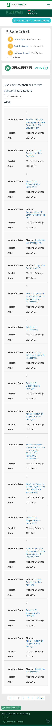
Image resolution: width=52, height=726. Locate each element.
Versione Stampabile (11, 708)
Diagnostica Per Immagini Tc (35, 266)
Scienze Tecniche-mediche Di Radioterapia (35, 355)
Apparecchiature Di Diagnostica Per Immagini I (34, 416)
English (32, 10)
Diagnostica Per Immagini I (35, 670)
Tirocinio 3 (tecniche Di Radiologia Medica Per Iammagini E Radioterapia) (35, 488)
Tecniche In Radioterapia (31, 328)
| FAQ (5, 717)
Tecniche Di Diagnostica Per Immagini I (33, 386)
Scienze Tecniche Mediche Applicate (34, 153)
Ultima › (40, 698)
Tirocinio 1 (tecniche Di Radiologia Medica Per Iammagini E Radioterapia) (35, 297)
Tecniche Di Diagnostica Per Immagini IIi (33, 184)
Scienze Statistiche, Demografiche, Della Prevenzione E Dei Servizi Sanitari (35, 123)
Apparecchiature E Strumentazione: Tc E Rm (35, 215)
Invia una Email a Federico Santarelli (31, 20)
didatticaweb (14, 12)
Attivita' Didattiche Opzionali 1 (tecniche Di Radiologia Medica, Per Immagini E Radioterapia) (35, 451)
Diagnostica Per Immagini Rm (35, 241)
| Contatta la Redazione (13, 721)
